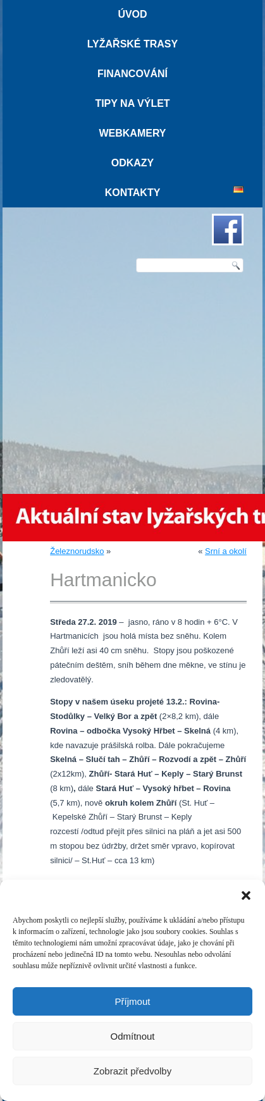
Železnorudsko (77, 551)
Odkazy (132, 162)
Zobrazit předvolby (132, 1071)
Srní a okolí (226, 551)
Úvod (132, 14)
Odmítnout (132, 1036)
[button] (246, 895)
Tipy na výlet (132, 103)
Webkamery (132, 133)
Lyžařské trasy (132, 44)
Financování (132, 73)
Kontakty (133, 192)
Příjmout (133, 1001)
